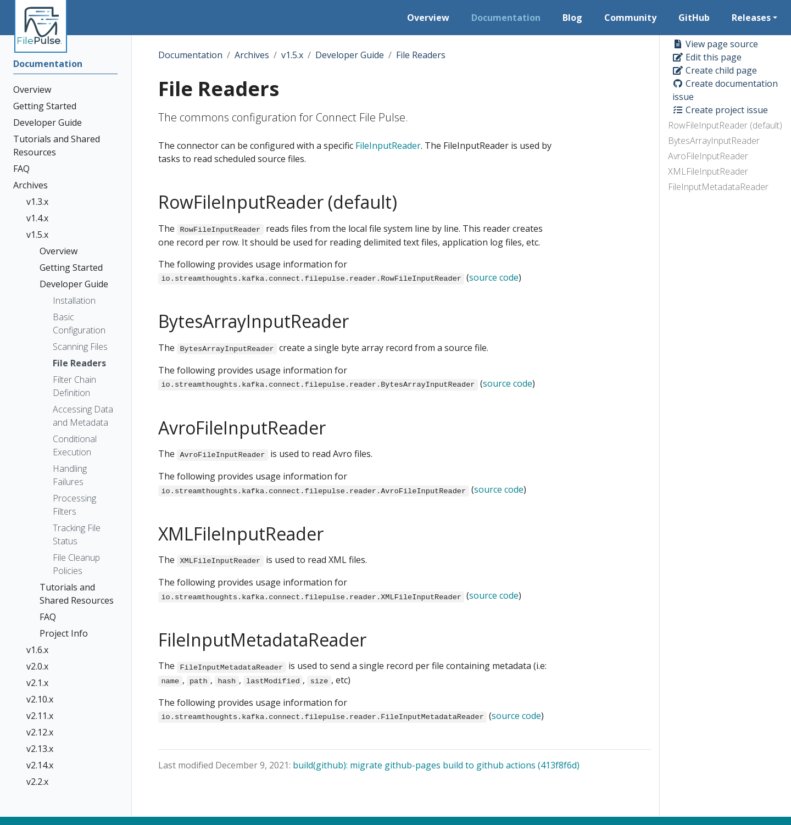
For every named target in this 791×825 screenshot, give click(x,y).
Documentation (190, 55)
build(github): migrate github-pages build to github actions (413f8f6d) (436, 765)
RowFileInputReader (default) (725, 125)
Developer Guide (349, 55)
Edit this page (707, 57)
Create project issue (720, 110)
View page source (715, 44)
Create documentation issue (725, 90)
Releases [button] (751, 18)
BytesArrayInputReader (714, 141)
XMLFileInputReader (708, 171)
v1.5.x (292, 55)
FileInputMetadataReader (718, 187)
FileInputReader (388, 146)
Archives (252, 55)
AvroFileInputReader (708, 156)
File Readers (420, 55)
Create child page (714, 70)
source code (494, 277)
